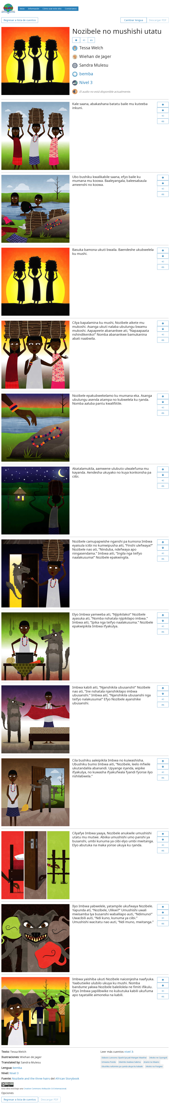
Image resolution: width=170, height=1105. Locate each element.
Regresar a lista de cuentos (20, 20)
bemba (86, 74)
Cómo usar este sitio (52, 8)
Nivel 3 (86, 82)
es (91, 40)
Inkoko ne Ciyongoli (158, 1057)
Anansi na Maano (151, 1062)
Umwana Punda (109, 1062)
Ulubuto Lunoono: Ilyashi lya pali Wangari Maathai (124, 1057)
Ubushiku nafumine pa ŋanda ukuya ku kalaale (122, 1066)
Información (33, 8)
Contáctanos (71, 8)
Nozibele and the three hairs (31, 1078)
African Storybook (67, 1078)
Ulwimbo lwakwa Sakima (130, 1062)
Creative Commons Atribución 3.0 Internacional (45, 1088)
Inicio (22, 8)
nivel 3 (128, 1052)
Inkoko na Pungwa (154, 1066)
